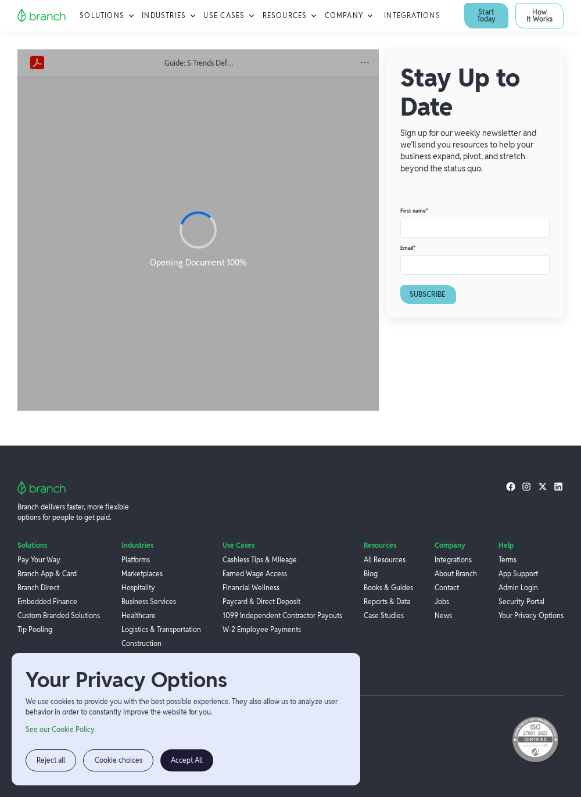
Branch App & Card (47, 573)
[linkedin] (558, 486)
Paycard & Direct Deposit (261, 601)
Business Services (148, 601)
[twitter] (542, 486)
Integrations (412, 15)
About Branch (456, 573)
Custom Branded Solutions (58, 615)
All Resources (385, 559)
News (443, 615)
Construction (141, 643)
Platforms (135, 559)
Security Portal (521, 601)
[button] (107, 15)
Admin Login (518, 587)
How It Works (539, 15)
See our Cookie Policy (60, 729)
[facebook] (510, 486)
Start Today (486, 15)
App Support (518, 573)
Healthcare (138, 615)
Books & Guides (388, 587)
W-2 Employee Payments (262, 629)
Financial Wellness (251, 587)
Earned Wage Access (255, 573)
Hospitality (138, 587)
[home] (41, 16)
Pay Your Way (38, 559)
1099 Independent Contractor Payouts (282, 615)
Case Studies (384, 615)
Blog (371, 573)
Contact (447, 587)
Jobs (442, 601)
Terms (507, 559)
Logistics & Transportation (161, 629)
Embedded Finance (47, 601)
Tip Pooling (34, 629)
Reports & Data (387, 601)
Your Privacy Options (531, 615)
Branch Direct (38, 587)
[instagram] (526, 486)
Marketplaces (142, 573)
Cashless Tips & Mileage (260, 559)
